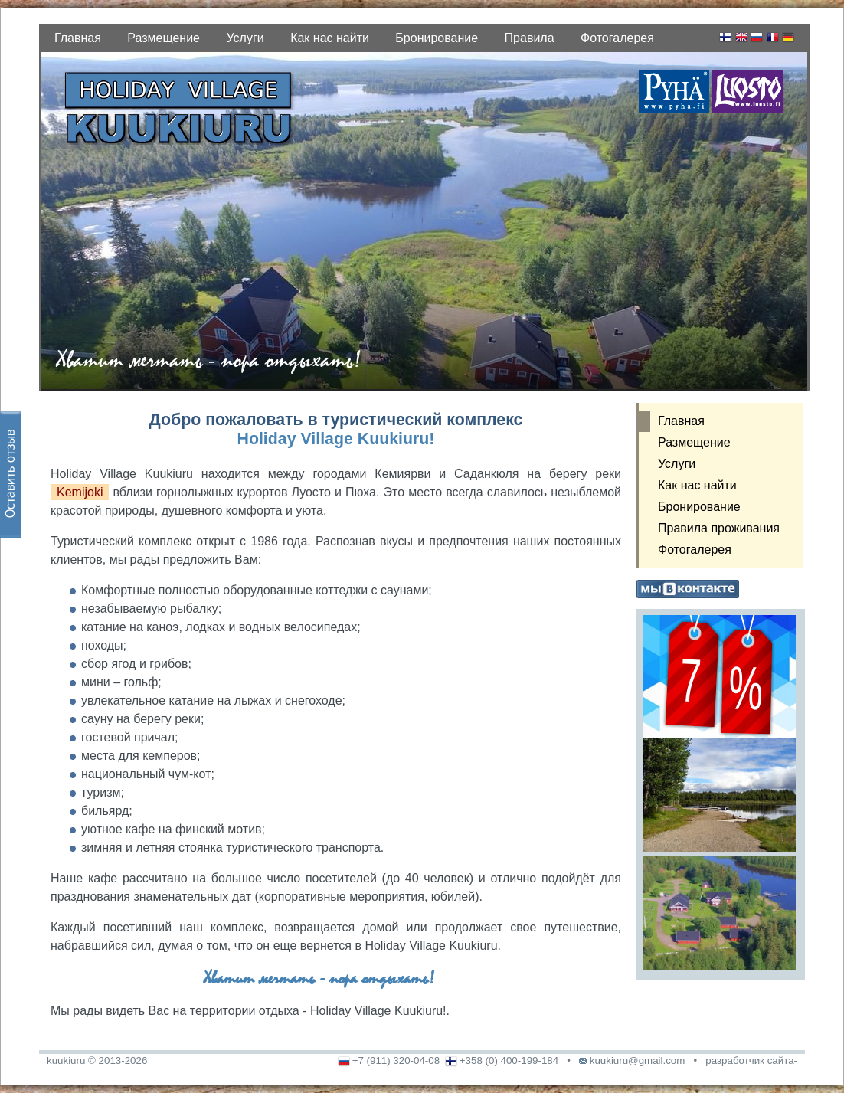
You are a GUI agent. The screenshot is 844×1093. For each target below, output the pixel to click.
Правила (529, 37)
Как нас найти (329, 37)
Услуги (244, 37)
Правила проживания (719, 528)
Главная (77, 37)
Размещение (163, 37)
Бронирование (436, 37)
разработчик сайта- (751, 1060)
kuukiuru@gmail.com (637, 1060)
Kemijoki (80, 492)
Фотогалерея (617, 37)
